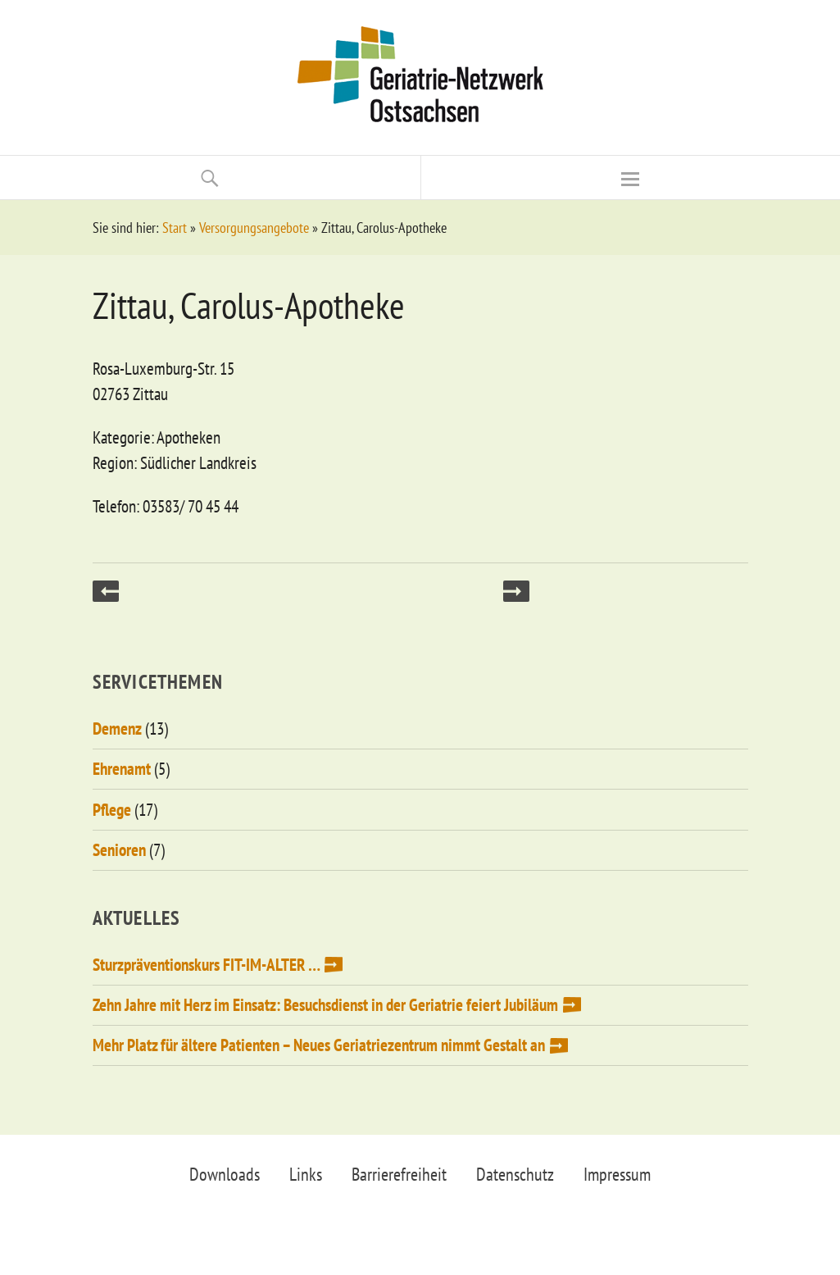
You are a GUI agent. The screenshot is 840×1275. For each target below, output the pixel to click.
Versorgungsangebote (254, 227)
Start (174, 227)
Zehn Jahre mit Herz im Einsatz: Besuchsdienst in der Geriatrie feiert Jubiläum (325, 1005)
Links (305, 1174)
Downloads (224, 1174)
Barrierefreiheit (399, 1174)
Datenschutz (515, 1174)
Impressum (617, 1174)
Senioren (119, 850)
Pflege (112, 810)
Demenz (117, 728)
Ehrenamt (122, 769)
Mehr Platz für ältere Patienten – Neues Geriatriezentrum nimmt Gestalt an (319, 1045)
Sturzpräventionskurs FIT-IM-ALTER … (206, 965)
